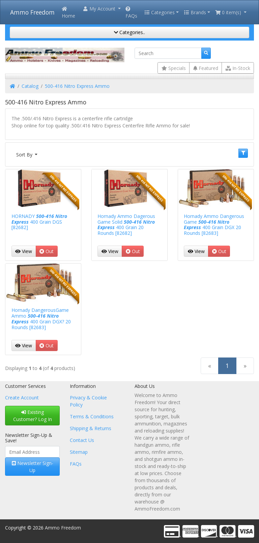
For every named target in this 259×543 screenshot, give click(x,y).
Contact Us (82, 440)
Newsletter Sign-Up (32, 466)
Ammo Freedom (32, 12)
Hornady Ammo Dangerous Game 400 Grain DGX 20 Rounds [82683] (214, 224)
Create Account (22, 397)
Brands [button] (194, 12)
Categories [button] (159, 12)
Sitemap (79, 452)
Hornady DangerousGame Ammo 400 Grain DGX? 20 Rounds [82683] (41, 318)
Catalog (30, 86)
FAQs (131, 12)
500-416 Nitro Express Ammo (77, 86)
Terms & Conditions (92, 416)
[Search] (168, 53)
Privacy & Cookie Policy (88, 401)
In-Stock (238, 68)
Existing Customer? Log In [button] (32, 415)
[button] (101, 9)
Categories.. (129, 32)
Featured (205, 68)
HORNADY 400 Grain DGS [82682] (39, 222)
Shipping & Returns (90, 428)
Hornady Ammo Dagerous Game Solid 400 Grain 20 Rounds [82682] (126, 224)
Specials (174, 68)
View (23, 251)
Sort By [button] (25, 154)
